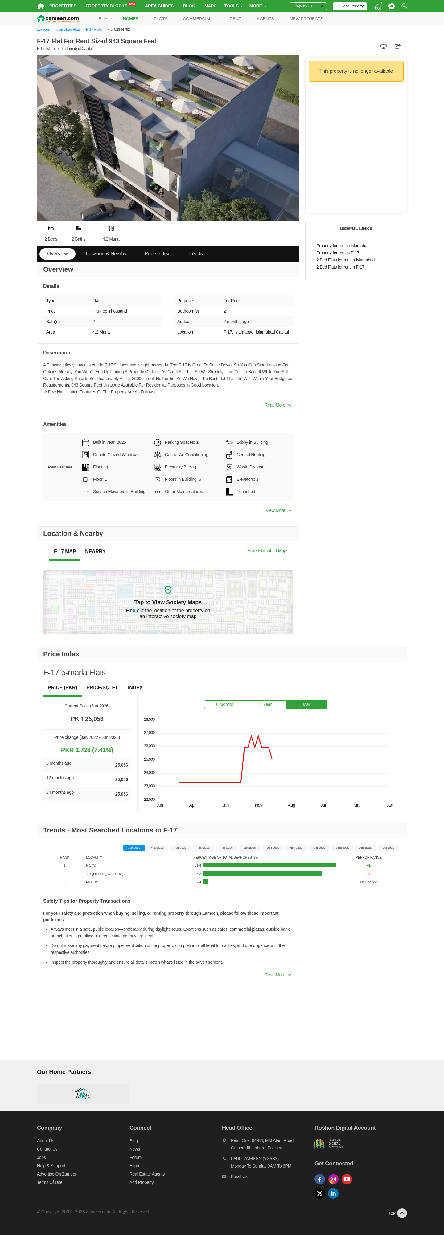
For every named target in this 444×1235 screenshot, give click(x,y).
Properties (62, 5)
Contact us (47, 1149)
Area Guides (159, 5)
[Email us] (268, 1178)
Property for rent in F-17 (337, 253)
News (135, 1149)
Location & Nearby (106, 253)
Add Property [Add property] (142, 1182)
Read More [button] (278, 405)
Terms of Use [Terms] (49, 1182)
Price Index (157, 253)
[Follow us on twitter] (321, 1199)
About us (45, 1140)
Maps (210, 5)
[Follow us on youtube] (348, 1184)
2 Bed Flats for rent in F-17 (340, 267)
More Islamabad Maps (267, 550)
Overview (57, 253)
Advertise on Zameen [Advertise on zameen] (57, 1174)
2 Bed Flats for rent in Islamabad (345, 260)
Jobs (41, 1157)
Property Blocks (111, 5)
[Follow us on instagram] (335, 1184)
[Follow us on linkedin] (335, 1199)
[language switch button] (377, 6)
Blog (189, 5)
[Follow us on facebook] (321, 1184)
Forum (136, 1157)
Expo (134, 1165)
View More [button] (278, 510)
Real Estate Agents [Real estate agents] (147, 1174)
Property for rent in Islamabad (342, 246)
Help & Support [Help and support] (51, 1165)
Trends (195, 253)
